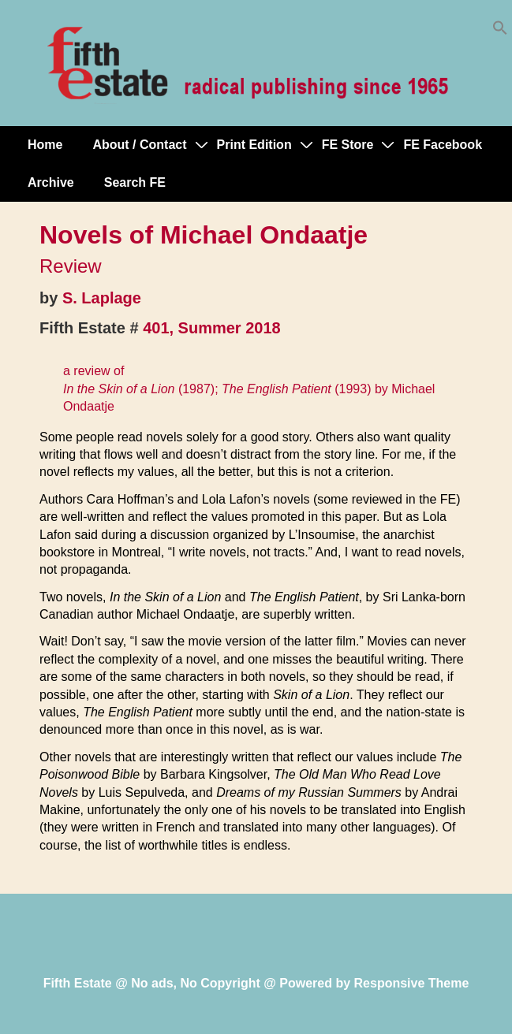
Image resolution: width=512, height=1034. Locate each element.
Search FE (135, 182)
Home (45, 144)
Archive (51, 182)
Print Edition (254, 144)
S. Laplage (101, 298)
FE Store (348, 144)
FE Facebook (442, 144)
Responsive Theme (411, 983)
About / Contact (139, 144)
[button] (500, 31)
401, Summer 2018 (212, 328)
